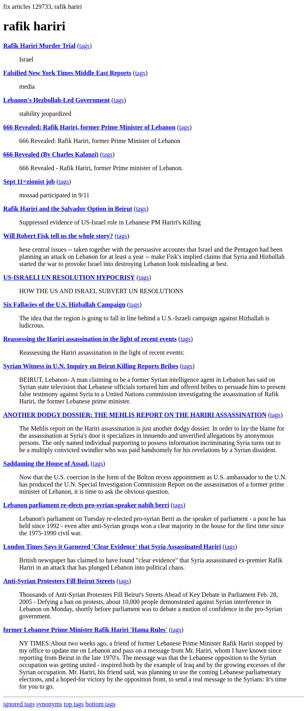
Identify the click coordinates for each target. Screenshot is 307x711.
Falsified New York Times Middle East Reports (67, 73)
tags (84, 45)
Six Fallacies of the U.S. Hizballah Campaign (64, 304)
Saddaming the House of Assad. (46, 463)
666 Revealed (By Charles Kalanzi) (50, 154)
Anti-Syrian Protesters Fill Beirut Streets (59, 581)
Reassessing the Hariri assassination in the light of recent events (90, 339)
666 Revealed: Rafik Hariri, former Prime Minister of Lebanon (89, 127)
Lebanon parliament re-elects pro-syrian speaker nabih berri (86, 505)
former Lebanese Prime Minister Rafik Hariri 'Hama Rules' (85, 629)
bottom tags (101, 704)
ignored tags (19, 704)
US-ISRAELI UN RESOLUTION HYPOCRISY (69, 277)
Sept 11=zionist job (29, 181)
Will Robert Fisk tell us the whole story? (58, 235)
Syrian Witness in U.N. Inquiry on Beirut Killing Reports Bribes (90, 366)
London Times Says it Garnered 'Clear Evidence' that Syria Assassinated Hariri (112, 546)
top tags (74, 704)
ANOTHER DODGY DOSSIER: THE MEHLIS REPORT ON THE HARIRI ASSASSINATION (135, 414)
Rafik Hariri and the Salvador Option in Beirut (67, 208)
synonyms (49, 704)
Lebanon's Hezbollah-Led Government (56, 100)
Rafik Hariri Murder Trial (39, 45)
